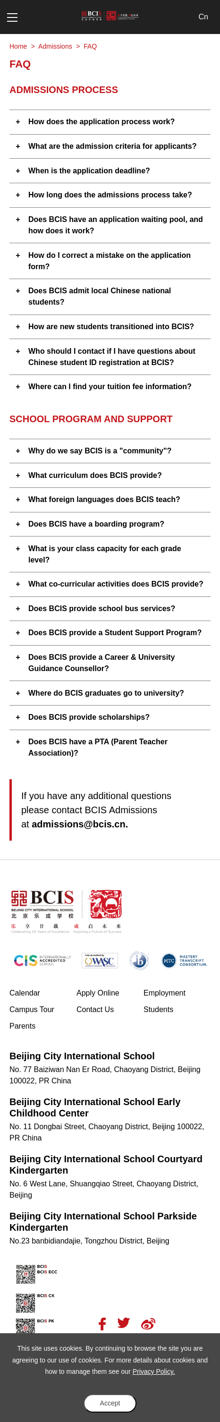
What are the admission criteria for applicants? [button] (112, 146)
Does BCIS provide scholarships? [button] (89, 717)
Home (18, 46)
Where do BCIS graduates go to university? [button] (106, 693)
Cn (203, 17)
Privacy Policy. (154, 1371)
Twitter (124, 1323)
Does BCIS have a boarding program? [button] (96, 524)
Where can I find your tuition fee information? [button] (110, 387)
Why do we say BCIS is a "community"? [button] (99, 451)
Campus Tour (42, 1008)
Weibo (148, 1324)
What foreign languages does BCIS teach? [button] (104, 499)
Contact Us (95, 1009)
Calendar (24, 993)
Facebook (102, 1324)
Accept (110, 1403)
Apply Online (110, 992)
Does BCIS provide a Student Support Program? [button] (115, 633)
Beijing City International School (82, 1056)
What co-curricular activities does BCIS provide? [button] (115, 584)
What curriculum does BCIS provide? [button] (95, 475)
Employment (165, 993)
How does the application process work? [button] (101, 122)
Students (158, 1009)
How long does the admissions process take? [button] (110, 195)
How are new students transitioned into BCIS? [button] (111, 327)
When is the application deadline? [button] (89, 171)
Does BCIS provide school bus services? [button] (101, 609)
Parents (22, 1026)
